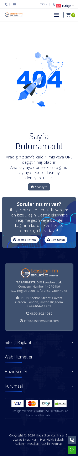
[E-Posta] (14, 4)
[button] (56, 15)
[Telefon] (7, 4)
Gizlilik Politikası (52, 443)
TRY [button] (43, 4)
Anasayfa (39, 187)
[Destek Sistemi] (54, 4)
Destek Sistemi (24, 240)
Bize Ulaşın (56, 240)
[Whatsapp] (72, 450)
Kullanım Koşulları (27, 443)
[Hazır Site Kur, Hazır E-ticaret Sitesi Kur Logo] (13, 14)
